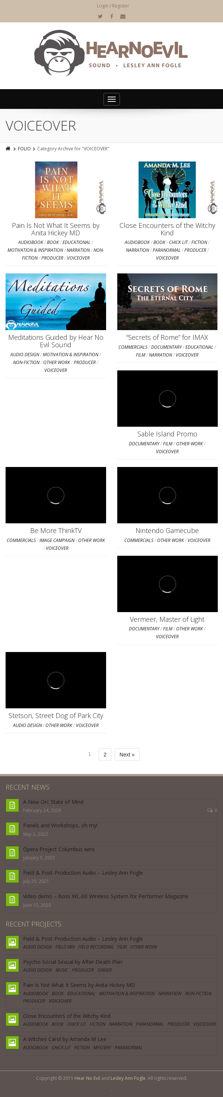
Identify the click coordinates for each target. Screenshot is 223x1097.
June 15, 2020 (37, 905)
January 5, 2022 (39, 858)
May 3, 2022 (35, 834)
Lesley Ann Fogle (128, 1078)
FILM (140, 355)
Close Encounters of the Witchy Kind (167, 229)
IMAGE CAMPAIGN (56, 540)
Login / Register (113, 6)
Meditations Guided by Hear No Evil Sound (55, 341)
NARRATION (78, 250)
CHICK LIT (178, 242)
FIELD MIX (64, 947)
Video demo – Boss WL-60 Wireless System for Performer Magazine (105, 896)
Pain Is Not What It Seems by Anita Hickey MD (55, 229)
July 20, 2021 (36, 881)
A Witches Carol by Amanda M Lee (64, 1039)
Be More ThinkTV (56, 530)
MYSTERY (102, 1047)
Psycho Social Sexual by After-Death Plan (72, 961)
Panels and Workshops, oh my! (60, 825)
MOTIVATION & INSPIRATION (35, 250)
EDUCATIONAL (76, 242)
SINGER (105, 970)
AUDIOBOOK (30, 242)
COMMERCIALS (132, 347)
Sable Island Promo (167, 433)
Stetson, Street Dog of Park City (56, 715)
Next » (127, 755)
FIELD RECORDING (96, 947)
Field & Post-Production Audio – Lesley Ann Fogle (83, 872)
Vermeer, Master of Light (167, 619)
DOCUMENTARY (166, 347)
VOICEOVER (78, 258)
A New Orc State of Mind (53, 801)
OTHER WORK (56, 362)
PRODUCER (52, 258)
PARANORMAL (167, 250)
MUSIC (61, 970)
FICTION (199, 242)
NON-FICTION (26, 362)
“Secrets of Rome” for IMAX (167, 337)
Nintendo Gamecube (167, 530)
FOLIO (24, 148)
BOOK (53, 242)
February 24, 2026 (42, 810)
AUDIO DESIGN (24, 354)
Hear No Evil (87, 1078)
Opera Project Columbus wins (59, 849)
